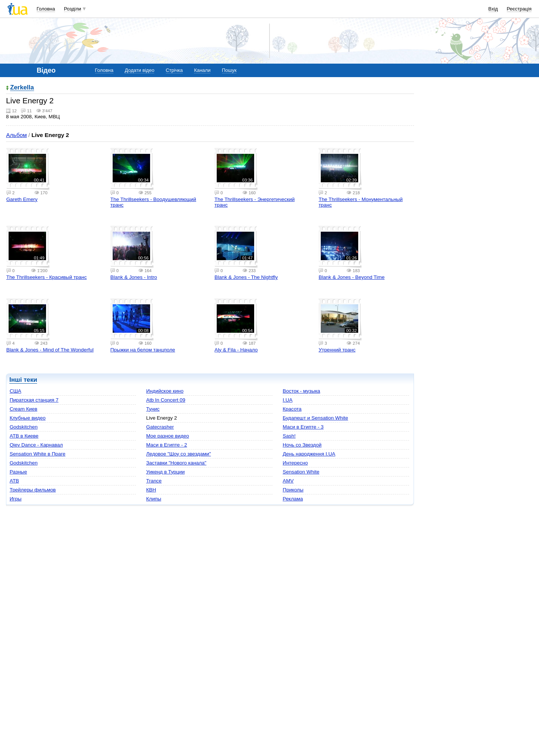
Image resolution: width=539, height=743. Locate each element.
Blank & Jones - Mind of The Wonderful (50, 350)
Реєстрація (519, 9)
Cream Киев (23, 409)
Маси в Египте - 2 (166, 445)
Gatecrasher (160, 427)
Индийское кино (164, 391)
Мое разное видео (167, 436)
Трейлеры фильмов (33, 490)
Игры (16, 499)
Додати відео (139, 70)
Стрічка (174, 70)
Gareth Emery (22, 199)
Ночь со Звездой (302, 445)
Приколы (293, 490)
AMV (288, 481)
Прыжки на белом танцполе (142, 350)
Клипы (153, 499)
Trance (153, 481)
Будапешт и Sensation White (315, 418)
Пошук (229, 70)
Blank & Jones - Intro (133, 277)
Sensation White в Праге (38, 454)
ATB (14, 481)
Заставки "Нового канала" (176, 463)
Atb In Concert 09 (165, 400)
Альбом (16, 135)
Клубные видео (28, 418)
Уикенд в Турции (165, 472)
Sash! (289, 436)
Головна (46, 9)
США (15, 391)
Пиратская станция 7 (34, 400)
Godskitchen (24, 427)
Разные (18, 472)
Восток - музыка (301, 391)
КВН (151, 490)
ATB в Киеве (24, 436)
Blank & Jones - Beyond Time (351, 277)
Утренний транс (337, 350)
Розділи (72, 9)
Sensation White (301, 472)
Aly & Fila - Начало (236, 350)
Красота (292, 409)
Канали (202, 70)
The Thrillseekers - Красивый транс (46, 277)
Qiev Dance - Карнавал (36, 445)
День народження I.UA (309, 454)
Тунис (152, 409)
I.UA (287, 400)
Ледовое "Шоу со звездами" (178, 454)
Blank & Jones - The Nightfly (246, 277)
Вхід (493, 9)
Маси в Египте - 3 (303, 427)
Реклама (293, 499)
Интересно (295, 463)
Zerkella (22, 88)
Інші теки (23, 379)
